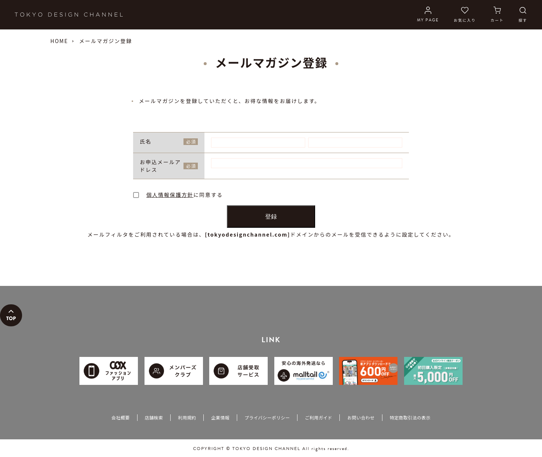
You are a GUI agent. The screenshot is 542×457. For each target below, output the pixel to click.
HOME (59, 41)
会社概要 (120, 418)
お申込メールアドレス (169, 166)
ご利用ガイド (318, 418)
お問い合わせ (360, 418)
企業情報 (220, 418)
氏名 (169, 141)
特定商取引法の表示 (410, 418)
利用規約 (187, 418)
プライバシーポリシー (267, 418)
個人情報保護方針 (169, 195)
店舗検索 (154, 418)
